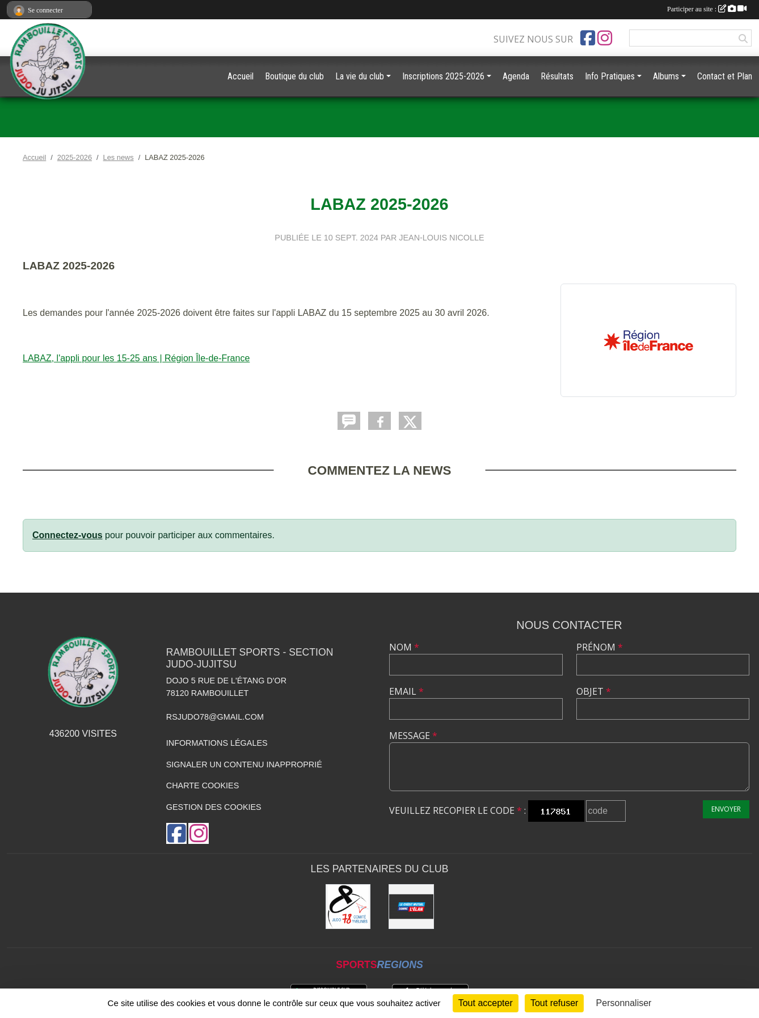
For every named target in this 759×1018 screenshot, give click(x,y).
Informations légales (217, 742)
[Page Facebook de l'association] (587, 38)
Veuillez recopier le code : (457, 810)
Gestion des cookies (214, 807)
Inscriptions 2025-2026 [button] (443, 76)
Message (413, 735)
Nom (404, 647)
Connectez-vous (67, 535)
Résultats (557, 76)
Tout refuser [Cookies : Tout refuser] (554, 1003)
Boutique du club (294, 76)
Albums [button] (666, 76)
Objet (593, 691)
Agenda (516, 76)
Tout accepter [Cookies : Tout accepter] (485, 1003)
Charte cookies (202, 785)
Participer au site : (707, 9)
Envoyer (726, 809)
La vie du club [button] (359, 76)
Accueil (240, 76)
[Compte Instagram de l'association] (604, 38)
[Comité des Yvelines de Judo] (348, 907)
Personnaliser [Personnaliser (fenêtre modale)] (624, 1003)
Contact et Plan (724, 76)
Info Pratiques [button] (610, 76)
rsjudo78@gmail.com (215, 716)
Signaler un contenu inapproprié (244, 764)
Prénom (599, 647)
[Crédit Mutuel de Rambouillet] (411, 907)
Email (406, 691)
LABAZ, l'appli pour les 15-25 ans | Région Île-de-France (136, 358)
